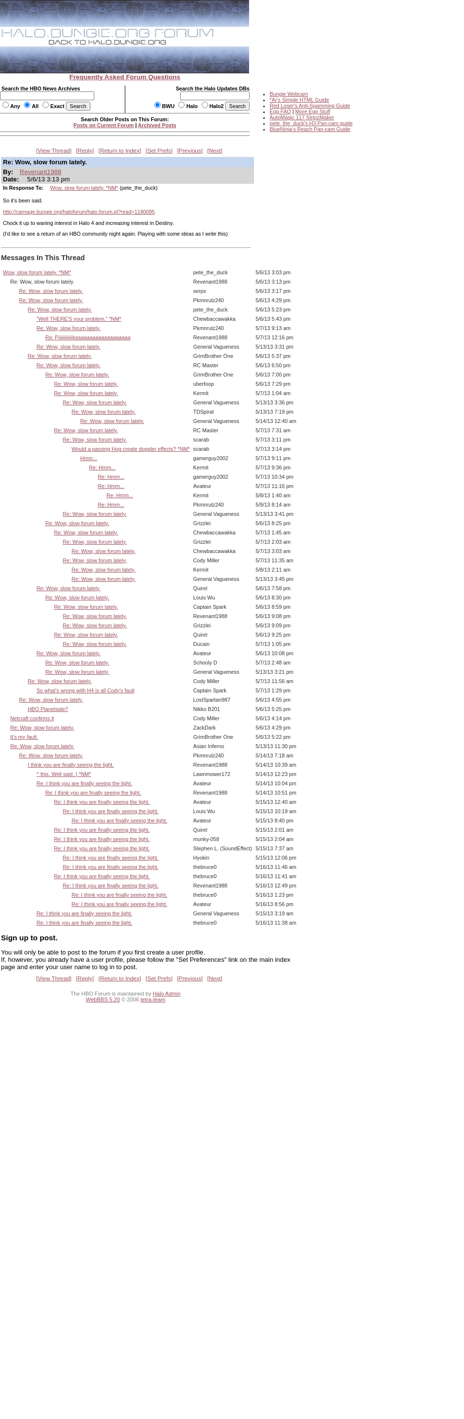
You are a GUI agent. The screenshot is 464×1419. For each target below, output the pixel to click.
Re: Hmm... (102, 467)
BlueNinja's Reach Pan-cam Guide (310, 129)
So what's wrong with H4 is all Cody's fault (86, 690)
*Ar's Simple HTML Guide (299, 100)
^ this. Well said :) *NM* (64, 774)
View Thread (54, 150)
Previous (190, 150)
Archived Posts (157, 125)
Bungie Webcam (289, 94)
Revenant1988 (40, 172)
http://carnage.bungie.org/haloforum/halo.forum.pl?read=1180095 (79, 212)
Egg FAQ (280, 111)
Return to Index (120, 150)
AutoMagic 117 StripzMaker (302, 117)
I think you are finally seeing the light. (71, 765)
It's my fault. (24, 737)
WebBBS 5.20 (103, 999)
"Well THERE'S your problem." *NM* (79, 319)
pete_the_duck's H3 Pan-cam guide (311, 123)
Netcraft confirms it (32, 718)
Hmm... (88, 458)
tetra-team (153, 999)
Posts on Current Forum (103, 125)
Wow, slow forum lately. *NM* (84, 188)
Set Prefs (159, 150)
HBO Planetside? (48, 709)
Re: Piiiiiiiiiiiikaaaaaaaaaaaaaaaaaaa (88, 337)
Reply (85, 150)
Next (215, 150)
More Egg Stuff (312, 111)
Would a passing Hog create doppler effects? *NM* (130, 449)
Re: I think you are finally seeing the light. (84, 783)
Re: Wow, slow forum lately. (51, 291)
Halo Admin (167, 994)
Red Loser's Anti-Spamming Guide (310, 106)
